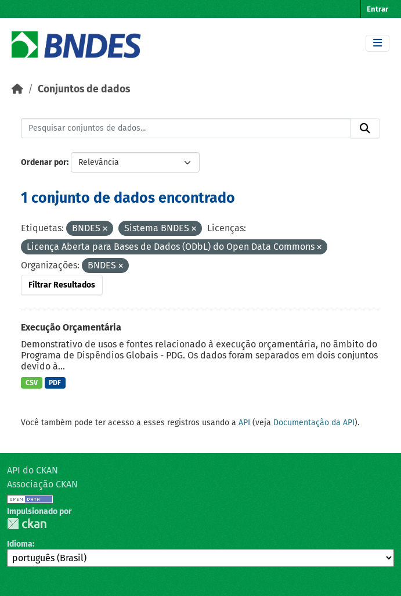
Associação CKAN (42, 484)
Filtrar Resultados (61, 285)
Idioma (19, 544)
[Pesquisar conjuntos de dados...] (186, 128)
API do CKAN (32, 470)
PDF (55, 383)
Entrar (377, 9)
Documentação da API (314, 423)
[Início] (17, 89)
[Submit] (365, 128)
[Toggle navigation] (377, 43)
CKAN (26, 524)
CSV (32, 383)
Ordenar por (44, 162)
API (244, 423)
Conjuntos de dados (84, 89)
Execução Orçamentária (71, 327)
